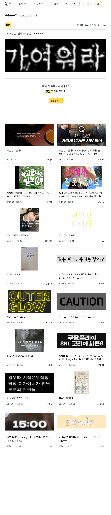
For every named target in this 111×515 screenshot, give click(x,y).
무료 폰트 (38, 4)
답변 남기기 (55, 101)
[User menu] (104, 4)
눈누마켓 (54, 4)
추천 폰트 (23, 4)
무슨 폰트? (70, 4)
